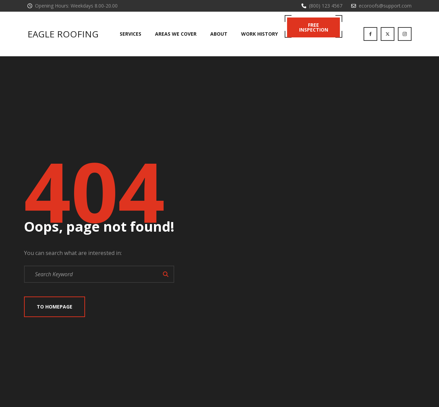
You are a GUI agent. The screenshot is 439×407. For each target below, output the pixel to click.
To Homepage (54, 306)
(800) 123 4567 (325, 5)
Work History (259, 34)
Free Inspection (313, 27)
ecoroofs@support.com (385, 5)
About (218, 34)
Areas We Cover (176, 34)
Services (130, 34)
